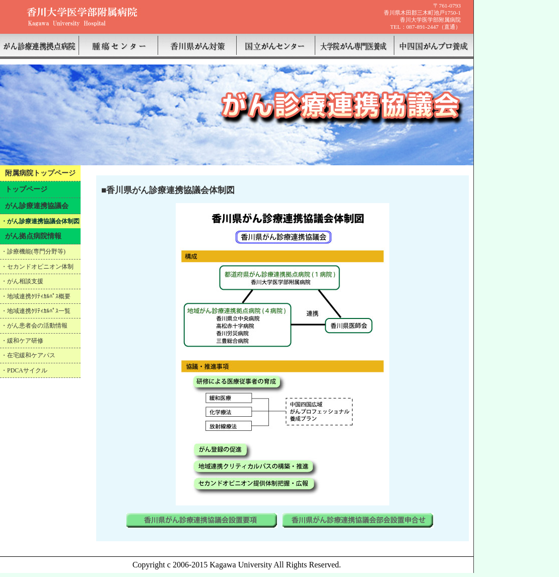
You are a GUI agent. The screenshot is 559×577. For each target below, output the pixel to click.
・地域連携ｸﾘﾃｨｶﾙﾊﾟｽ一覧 (36, 310)
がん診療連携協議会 (36, 206)
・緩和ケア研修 (22, 340)
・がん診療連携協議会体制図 (40, 221)
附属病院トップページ (40, 173)
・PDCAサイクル (24, 370)
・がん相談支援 (22, 281)
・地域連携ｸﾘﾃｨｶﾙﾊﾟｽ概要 (36, 296)
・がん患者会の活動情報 (34, 325)
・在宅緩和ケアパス (28, 355)
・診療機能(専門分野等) (33, 251)
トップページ (26, 189)
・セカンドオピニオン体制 (37, 266)
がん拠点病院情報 (33, 236)
